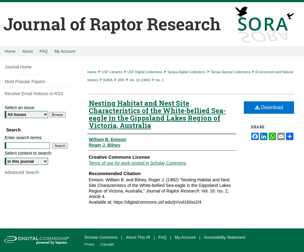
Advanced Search (22, 172)
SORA (108, 80)
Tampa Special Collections (230, 72)
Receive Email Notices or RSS (34, 93)
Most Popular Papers (25, 81)
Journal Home (18, 66)
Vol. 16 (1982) (140, 80)
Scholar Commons (101, 237)
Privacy (90, 244)
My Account (186, 237)
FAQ (163, 237)
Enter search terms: (23, 137)
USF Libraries (111, 72)
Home (91, 72)
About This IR (138, 237)
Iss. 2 (159, 80)
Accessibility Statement (224, 237)
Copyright (107, 244)
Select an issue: (20, 107)
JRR (121, 80)
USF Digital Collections (144, 72)
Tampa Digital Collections (186, 72)
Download (269, 107)
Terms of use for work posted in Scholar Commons (137, 163)
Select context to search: (28, 153)
